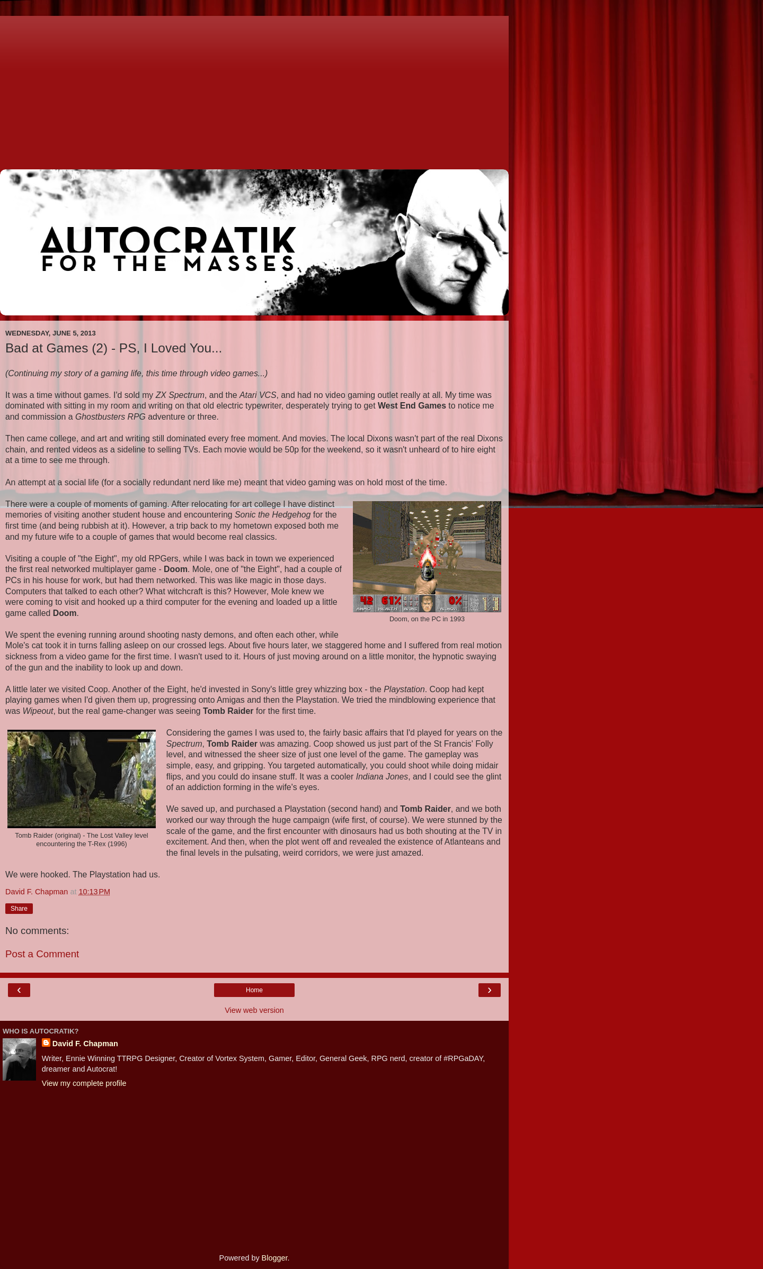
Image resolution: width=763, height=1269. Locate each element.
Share (19, 908)
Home (254, 990)
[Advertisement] (254, 90)
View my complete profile (84, 1083)
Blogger (275, 1258)
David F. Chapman (85, 1043)
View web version (254, 1010)
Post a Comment (42, 953)
